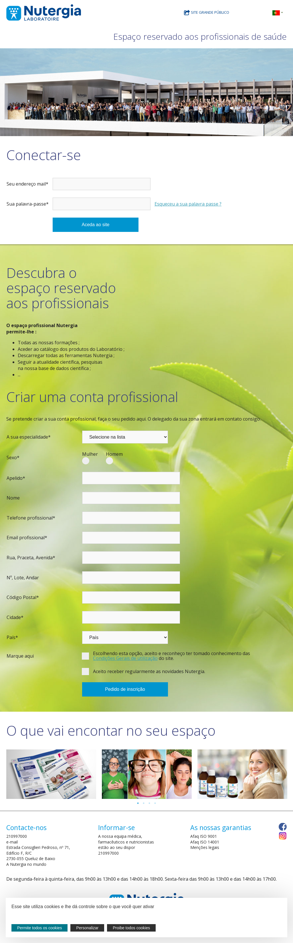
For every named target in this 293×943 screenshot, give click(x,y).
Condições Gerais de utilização (125, 658)
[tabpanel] (51, 774)
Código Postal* (23, 597)
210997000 (16, 836)
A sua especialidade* (29, 437)
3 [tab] (149, 803)
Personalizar (87, 928)
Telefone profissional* (31, 518)
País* (12, 637)
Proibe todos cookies (131, 928)
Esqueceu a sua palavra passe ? (188, 204)
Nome (13, 498)
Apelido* (16, 478)
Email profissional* (27, 537)
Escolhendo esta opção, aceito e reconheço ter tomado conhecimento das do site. (171, 656)
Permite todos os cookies (39, 928)
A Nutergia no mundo (26, 864)
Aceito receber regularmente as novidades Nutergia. (149, 671)
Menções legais (204, 847)
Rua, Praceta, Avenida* (31, 557)
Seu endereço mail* (27, 184)
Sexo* (13, 457)
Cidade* (15, 617)
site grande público (206, 12)
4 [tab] (155, 803)
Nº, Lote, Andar (23, 577)
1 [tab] (138, 803)
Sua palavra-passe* (28, 204)
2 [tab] (143, 803)
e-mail (12, 842)
